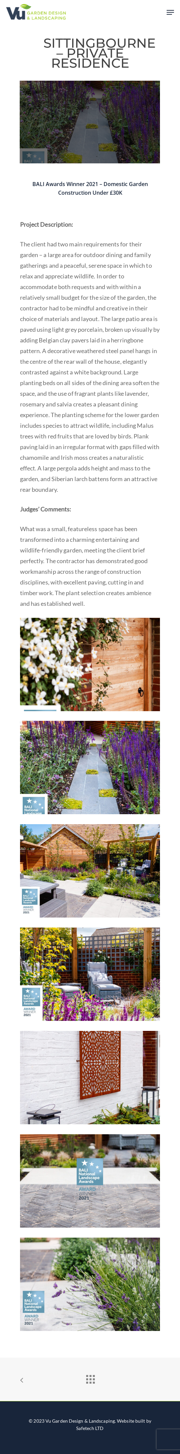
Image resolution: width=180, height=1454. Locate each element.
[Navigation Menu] (170, 12)
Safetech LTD (90, 1428)
